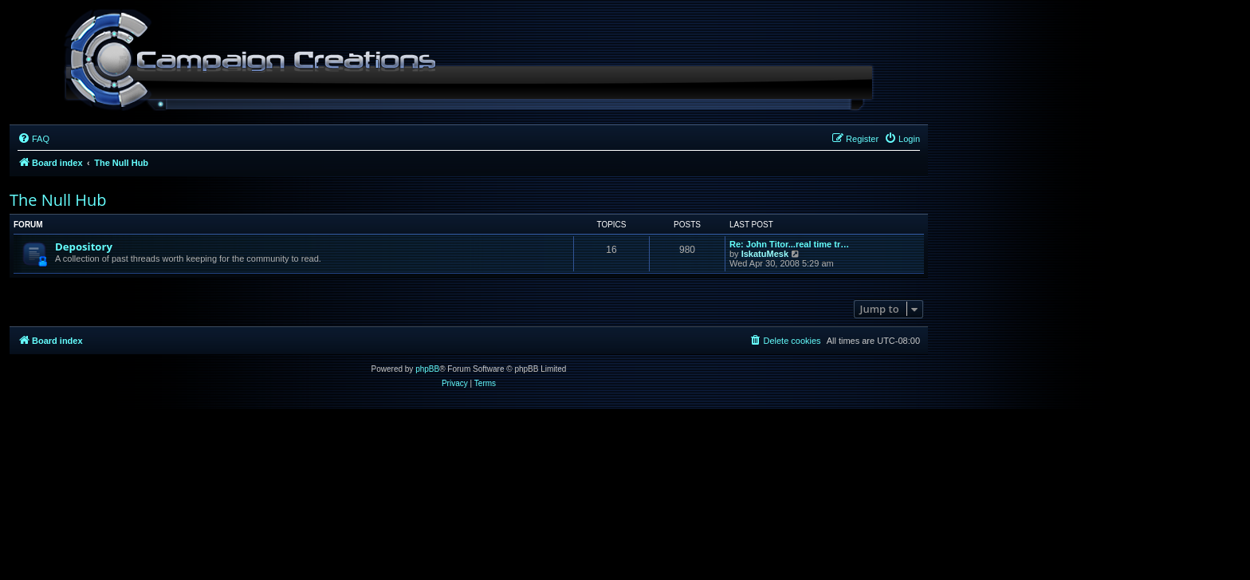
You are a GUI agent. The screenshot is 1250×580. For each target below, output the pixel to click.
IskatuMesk (764, 253)
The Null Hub (58, 200)
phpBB (427, 369)
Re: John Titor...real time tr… (789, 244)
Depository (83, 246)
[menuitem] (33, 138)
